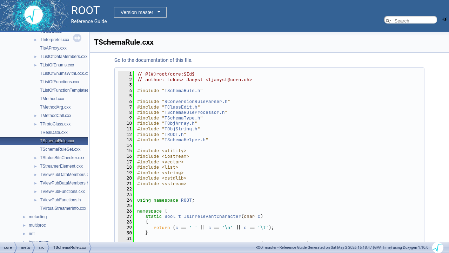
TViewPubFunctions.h (60, 199)
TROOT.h (174, 134)
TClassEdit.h (181, 107)
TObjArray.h (180, 123)
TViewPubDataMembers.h (64, 183)
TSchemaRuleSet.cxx (60, 149)
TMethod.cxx (52, 98)
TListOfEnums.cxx (57, 65)
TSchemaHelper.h (185, 140)
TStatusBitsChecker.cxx (62, 157)
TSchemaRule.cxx (57, 140)
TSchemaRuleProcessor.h (195, 112)
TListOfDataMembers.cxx (63, 56)
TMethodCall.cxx (55, 115)
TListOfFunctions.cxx (59, 81)
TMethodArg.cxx (55, 107)
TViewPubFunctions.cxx (62, 191)
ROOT (186, 200)
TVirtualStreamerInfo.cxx (63, 208)
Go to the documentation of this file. (153, 60)
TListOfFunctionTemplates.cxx (68, 90)
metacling (38, 216)
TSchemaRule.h (182, 90)
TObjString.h (181, 129)
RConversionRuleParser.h (196, 101)
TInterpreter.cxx (54, 39)
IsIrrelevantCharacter (212, 216)
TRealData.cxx (54, 132)
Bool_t (173, 216)
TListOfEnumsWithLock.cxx (66, 73)
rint (32, 233)
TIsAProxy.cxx (53, 48)
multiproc (37, 225)
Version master (137, 12)
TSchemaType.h (182, 118)
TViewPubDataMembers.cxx (66, 174)
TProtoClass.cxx (55, 124)
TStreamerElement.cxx (61, 166)
